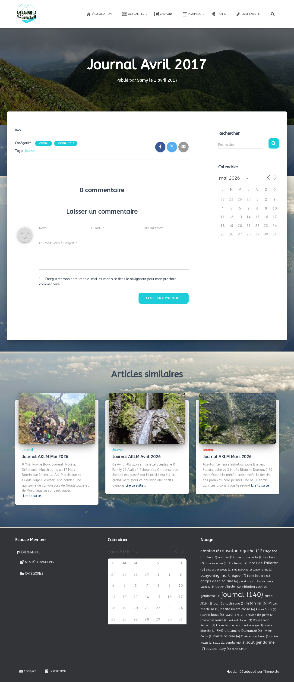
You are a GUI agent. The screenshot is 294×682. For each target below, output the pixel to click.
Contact (28, 671)
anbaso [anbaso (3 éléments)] (226, 557)
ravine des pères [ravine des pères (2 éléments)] (261, 615)
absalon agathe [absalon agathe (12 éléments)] (243, 550)
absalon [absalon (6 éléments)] (210, 551)
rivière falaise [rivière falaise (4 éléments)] (226, 636)
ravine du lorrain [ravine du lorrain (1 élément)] (240, 620)
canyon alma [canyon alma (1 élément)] (262, 569)
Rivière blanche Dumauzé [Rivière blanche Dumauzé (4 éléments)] (239, 631)
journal (30, 151)
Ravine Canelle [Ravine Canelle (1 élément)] (236, 615)
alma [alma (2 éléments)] (211, 557)
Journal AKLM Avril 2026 (136, 456)
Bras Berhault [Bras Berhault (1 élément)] (238, 563)
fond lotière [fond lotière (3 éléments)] (258, 575)
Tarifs (220, 14)
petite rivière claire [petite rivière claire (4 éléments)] (237, 609)
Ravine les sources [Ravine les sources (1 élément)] (229, 625)
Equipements (249, 14)
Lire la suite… (33, 496)
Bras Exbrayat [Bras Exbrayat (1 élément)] (242, 569)
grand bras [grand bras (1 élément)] (247, 581)
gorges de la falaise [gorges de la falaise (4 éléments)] (219, 581)
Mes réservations (37, 562)
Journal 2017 (65, 143)
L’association (100, 14)
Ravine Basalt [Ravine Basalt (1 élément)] (266, 609)
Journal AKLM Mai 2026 (45, 456)
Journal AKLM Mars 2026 (227, 456)
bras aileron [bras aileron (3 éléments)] (216, 563)
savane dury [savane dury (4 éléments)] (218, 648)
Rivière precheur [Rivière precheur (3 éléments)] (255, 636)
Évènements (29, 552)
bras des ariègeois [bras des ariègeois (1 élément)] (218, 569)
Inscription (55, 671)
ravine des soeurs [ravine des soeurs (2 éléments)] (214, 620)
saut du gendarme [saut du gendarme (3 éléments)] (229, 642)
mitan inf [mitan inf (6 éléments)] (256, 603)
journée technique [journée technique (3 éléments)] (229, 603)
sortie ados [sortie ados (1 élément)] (240, 648)
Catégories (31, 573)
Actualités (134, 14)
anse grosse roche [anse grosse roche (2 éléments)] (248, 557)
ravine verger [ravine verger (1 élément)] (253, 625)
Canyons (165, 14)
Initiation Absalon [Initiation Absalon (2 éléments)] (226, 586)
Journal (43, 143)
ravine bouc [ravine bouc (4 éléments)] (212, 615)
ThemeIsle (271, 671)
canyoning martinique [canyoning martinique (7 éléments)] (223, 575)
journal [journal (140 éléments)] (242, 595)
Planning (194, 14)
